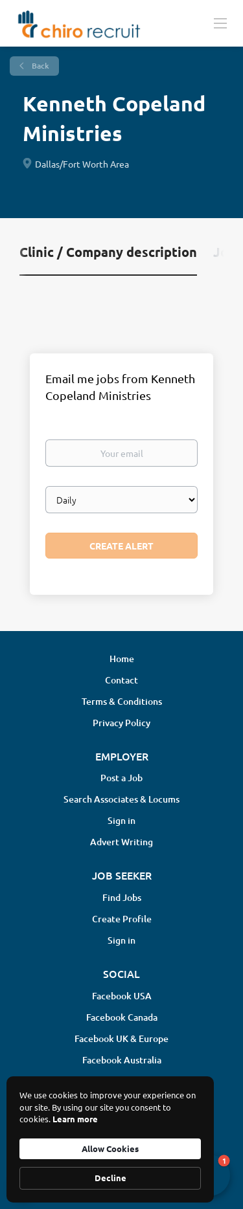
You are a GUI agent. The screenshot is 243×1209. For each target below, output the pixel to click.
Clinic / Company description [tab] (108, 251)
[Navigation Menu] (220, 22)
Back (39, 65)
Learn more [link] (75, 1118)
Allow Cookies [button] (110, 1148)
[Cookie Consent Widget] (110, 1139)
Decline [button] (110, 1177)
